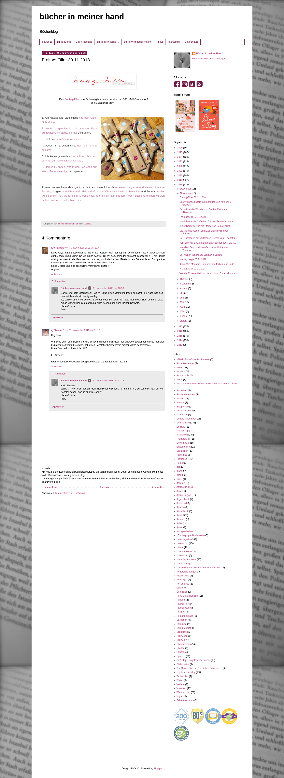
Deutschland (183, 422)
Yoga (179, 696)
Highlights (182, 454)
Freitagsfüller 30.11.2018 (192, 197)
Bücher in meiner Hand (74, 288)
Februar (184, 316)
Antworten (56, 274)
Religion (181, 611)
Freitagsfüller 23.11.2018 (192, 217)
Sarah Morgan (184, 628)
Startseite (47, 41)
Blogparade (183, 406)
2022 (180, 166)
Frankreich (182, 434)
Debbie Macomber (186, 418)
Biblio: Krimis (64, 41)
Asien (179, 379)
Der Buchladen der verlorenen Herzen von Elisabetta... (208, 238)
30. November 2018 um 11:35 (108, 380)
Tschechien (182, 676)
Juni (182, 297)
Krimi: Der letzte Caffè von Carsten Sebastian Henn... (207, 221)
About (160, 41)
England (181, 426)
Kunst (180, 527)
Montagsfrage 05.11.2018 (192, 259)
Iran (179, 466)
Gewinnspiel (183, 442)
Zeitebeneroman (185, 700)
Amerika (181, 371)
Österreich (182, 591)
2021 (180, 170)
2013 (180, 344)
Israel (179, 479)
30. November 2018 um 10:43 (85, 247)
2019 (180, 180)
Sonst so (181, 652)
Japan (180, 491)
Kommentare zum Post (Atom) (70, 493)
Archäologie (183, 375)
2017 (180, 326)
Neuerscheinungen (186, 571)
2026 (180, 147)
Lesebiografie (184, 539)
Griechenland (184, 446)
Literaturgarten (59, 247)
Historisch (182, 459)
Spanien (181, 656)
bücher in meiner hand (81, 16)
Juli (182, 293)
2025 (180, 152)
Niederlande (183, 575)
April (182, 306)
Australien (182, 390)
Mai (182, 302)
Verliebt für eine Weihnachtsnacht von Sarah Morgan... (208, 273)
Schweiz (181, 640)
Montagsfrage (184, 563)
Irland (179, 471)
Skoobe (181, 648)
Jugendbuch (183, 499)
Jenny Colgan (184, 495)
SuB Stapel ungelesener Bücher (193, 660)
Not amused (183, 583)
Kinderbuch (183, 511)
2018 (180, 184)
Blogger (158, 768)
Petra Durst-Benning (187, 595)
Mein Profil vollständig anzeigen (209, 58)
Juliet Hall (182, 503)
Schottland (182, 632)
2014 (180, 340)
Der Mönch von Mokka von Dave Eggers (200, 254)
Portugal (181, 599)
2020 (180, 175)
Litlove (180, 547)
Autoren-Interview (186, 394)
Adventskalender (185, 363)
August (184, 288)
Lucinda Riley (184, 551)
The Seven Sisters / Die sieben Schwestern (199, 668)
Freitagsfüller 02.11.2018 (192, 268)
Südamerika (183, 664)
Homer (180, 463)
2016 (180, 331)
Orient (180, 587)
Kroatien (181, 519)
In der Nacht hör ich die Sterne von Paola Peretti (204, 226)
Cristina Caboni (185, 410)
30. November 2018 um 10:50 (108, 288)
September (186, 283)
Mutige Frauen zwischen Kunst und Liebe (198, 567)
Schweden (182, 636)
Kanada (181, 507)
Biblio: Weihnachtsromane (137, 41)
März (183, 311)
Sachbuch (182, 619)
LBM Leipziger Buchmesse (191, 535)
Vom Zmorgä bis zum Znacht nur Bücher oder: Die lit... (207, 242)
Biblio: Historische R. (108, 41)
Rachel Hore (183, 604)
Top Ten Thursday (186, 672)
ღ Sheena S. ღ (59, 330)
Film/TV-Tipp (183, 430)
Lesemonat (182, 543)
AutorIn (180, 398)
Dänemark (182, 414)
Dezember (186, 188)
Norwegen (182, 579)
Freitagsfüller (72, 99)
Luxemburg (182, 555)
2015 (180, 335)
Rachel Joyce (184, 607)
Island (180, 475)
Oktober (184, 279)
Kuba (179, 523)
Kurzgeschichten (185, 531)
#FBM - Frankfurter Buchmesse (193, 359)
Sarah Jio (182, 624)
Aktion (180, 367)
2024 (180, 157)
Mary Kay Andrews (186, 559)
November (186, 193)
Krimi (179, 515)
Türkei (180, 680)
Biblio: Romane (84, 41)
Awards (180, 402)
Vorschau (181, 688)
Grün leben (182, 451)
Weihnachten (183, 692)
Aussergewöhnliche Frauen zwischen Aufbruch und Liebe (207, 383)
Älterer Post (158, 487)
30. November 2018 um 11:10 (84, 330)
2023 (180, 161)
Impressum (174, 41)
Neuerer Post (50, 487)
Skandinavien (184, 644)
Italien (180, 483)
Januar (184, 320)
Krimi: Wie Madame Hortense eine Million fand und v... (207, 264)
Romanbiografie (185, 616)
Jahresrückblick (185, 487)
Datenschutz (191, 41)
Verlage (181, 684)
